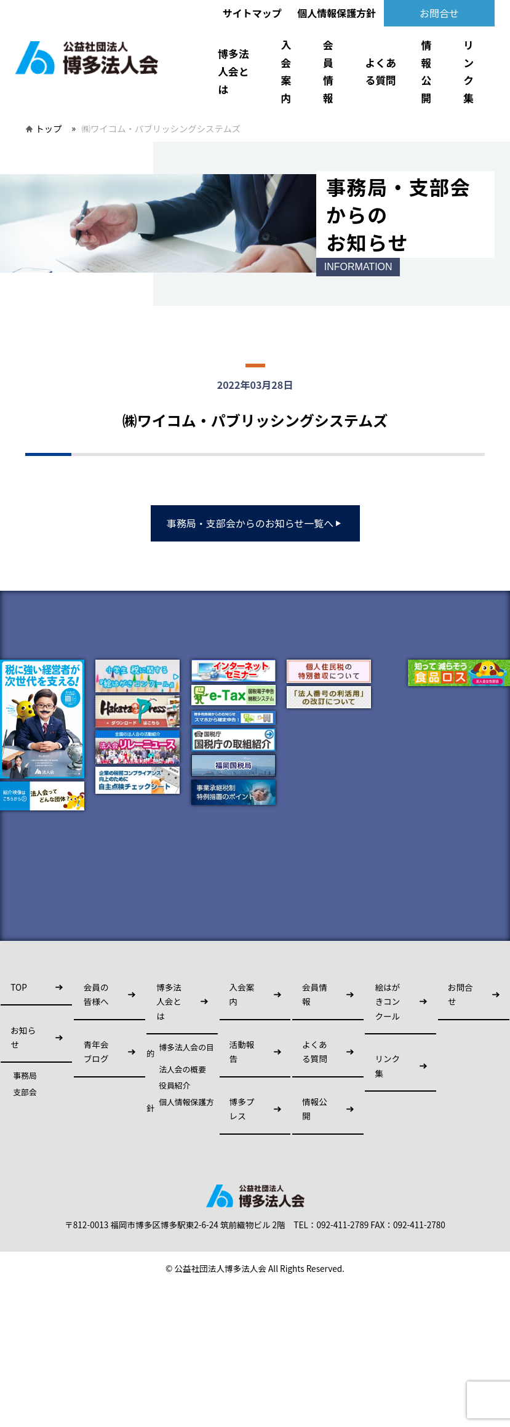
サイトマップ (252, 13)
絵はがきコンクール (387, 1001)
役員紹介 (174, 1085)
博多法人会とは (233, 71)
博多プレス (242, 1108)
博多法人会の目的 (180, 1050)
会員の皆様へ (96, 994)
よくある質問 (380, 71)
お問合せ (439, 13)
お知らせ (23, 1037)
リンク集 (468, 71)
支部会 (24, 1092)
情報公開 (426, 71)
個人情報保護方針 (336, 13)
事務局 (24, 1076)
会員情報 (328, 71)
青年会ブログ (96, 1051)
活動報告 (242, 1051)
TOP (18, 987)
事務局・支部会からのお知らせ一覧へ (255, 523)
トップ (48, 128)
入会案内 (286, 71)
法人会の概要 (182, 1069)
